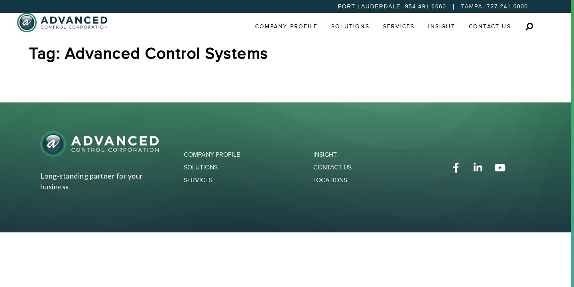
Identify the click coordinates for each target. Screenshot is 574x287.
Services (399, 26)
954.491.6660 (425, 6)
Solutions (350, 26)
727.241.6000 (507, 6)
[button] (529, 26)
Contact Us (490, 26)
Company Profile (286, 26)
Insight (441, 26)
